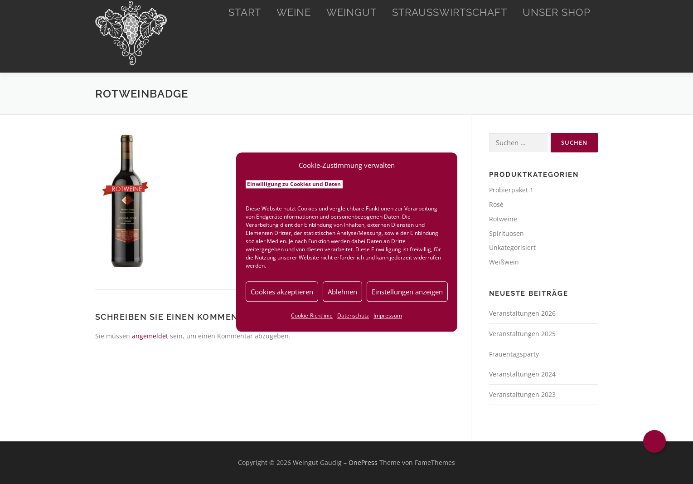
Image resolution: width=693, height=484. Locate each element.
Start (244, 12)
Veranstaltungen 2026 (522, 313)
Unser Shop (557, 12)
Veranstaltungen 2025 (522, 333)
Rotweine (503, 219)
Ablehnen (342, 291)
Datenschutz (353, 315)
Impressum (387, 315)
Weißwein (504, 262)
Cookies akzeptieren (282, 291)
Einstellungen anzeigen (407, 291)
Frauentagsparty (514, 354)
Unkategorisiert (512, 247)
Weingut (351, 12)
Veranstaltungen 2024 (522, 374)
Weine (293, 12)
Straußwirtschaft (449, 12)
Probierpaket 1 (511, 190)
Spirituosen (506, 233)
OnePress (363, 462)
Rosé (496, 204)
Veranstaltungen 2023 (522, 394)
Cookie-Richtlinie (312, 315)
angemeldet (150, 336)
